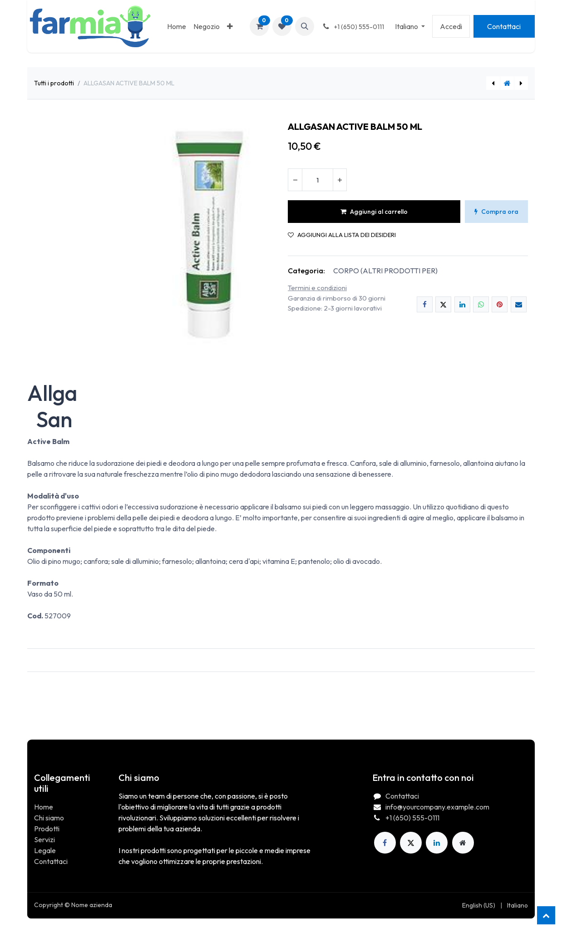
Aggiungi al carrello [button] (374, 211)
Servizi (44, 839)
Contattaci (504, 26)
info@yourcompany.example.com (437, 806)
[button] (304, 26)
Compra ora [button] (496, 211)
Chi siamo (49, 817)
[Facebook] (425, 304)
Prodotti (46, 828)
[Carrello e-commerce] (259, 26)
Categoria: (306, 270)
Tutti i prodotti (54, 83)
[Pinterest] (500, 304)
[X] (443, 304)
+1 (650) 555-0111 (412, 817)
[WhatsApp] (481, 304)
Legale (45, 850)
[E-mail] (519, 304)
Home (43, 806)
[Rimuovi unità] (295, 180)
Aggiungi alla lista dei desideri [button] (342, 235)
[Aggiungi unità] (339, 180)
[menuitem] (176, 26)
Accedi (451, 26)
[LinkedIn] (462, 304)
